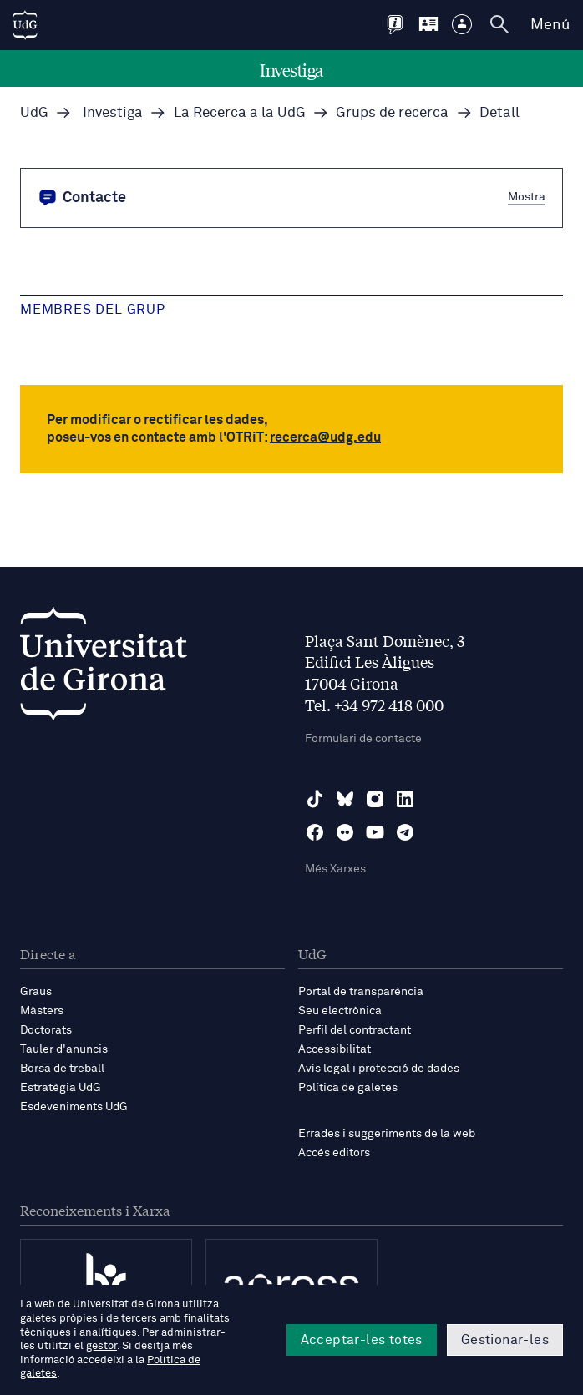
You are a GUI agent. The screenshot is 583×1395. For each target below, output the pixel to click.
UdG (34, 113)
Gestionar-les (505, 1340)
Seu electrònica (340, 1011)
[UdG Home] (25, 25)
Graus (36, 992)
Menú (550, 25)
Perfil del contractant (354, 1030)
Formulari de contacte (363, 739)
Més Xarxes (335, 869)
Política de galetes (348, 1088)
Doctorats (46, 1030)
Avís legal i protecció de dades (378, 1068)
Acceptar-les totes (362, 1340)
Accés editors (334, 1153)
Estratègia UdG (60, 1088)
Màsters (41, 1011)
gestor (101, 1346)
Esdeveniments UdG (74, 1107)
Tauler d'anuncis (64, 1049)
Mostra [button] (526, 196)
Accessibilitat (334, 1049)
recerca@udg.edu (325, 437)
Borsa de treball (62, 1068)
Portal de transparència (360, 992)
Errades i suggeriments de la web (386, 1134)
